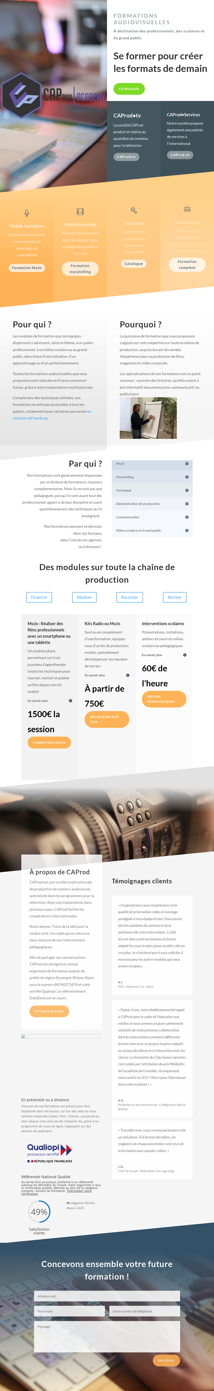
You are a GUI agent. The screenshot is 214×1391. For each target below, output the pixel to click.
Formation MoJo (27, 268)
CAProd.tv (126, 157)
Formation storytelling (80, 268)
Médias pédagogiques (161, 699)
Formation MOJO (49, 742)
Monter (175, 597)
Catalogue (129, 89)
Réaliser (84, 597)
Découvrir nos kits (104, 719)
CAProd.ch (180, 155)
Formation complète (187, 264)
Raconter (129, 597)
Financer (39, 597)
